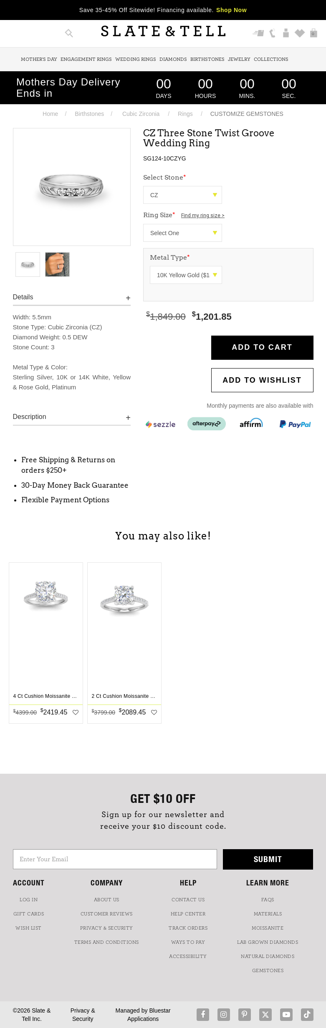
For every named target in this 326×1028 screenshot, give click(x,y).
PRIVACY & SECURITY (106, 927)
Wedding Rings (135, 59)
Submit (268, 859)
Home (50, 113)
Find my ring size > (203, 215)
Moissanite (267, 927)
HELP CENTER (188, 913)
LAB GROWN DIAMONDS (267, 942)
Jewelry (239, 59)
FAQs (267, 899)
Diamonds (173, 59)
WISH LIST (28, 927)
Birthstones (207, 59)
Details (23, 297)
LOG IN (29, 899)
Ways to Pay (188, 942)
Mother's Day (39, 59)
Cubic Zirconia (140, 113)
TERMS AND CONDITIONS (106, 942)
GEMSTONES (268, 970)
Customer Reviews (107, 913)
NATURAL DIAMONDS (267, 956)
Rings (185, 113)
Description (29, 416)
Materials (268, 913)
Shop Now (231, 10)
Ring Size (184, 215)
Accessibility (188, 956)
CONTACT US (188, 899)
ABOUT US (106, 899)
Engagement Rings (86, 59)
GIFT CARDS (28, 913)
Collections (271, 59)
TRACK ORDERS (188, 927)
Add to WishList (262, 380)
